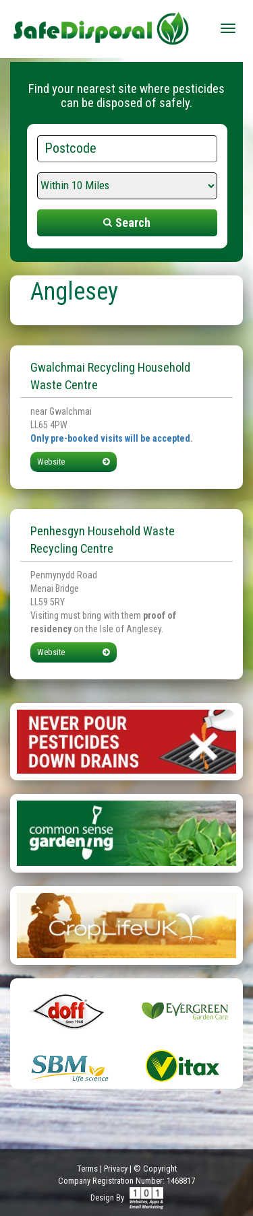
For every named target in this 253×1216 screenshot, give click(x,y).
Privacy (116, 1168)
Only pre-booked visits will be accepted (110, 438)
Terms (87, 1168)
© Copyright (155, 1168)
